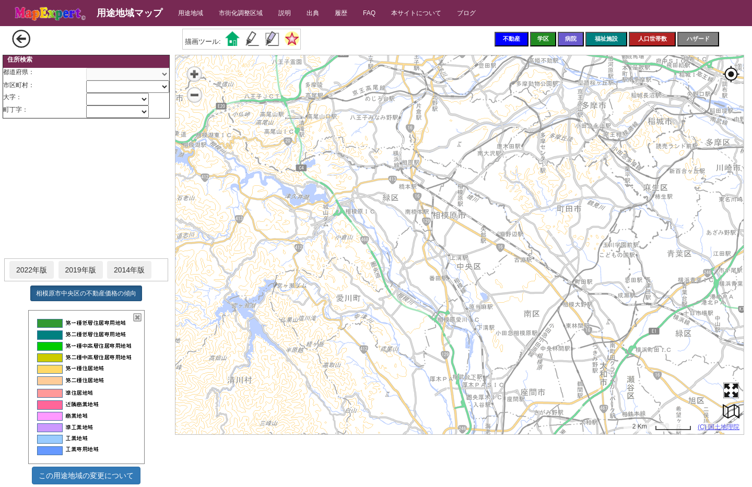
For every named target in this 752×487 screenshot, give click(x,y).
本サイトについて (416, 13)
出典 (313, 13)
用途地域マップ (129, 13)
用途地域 (190, 13)
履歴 (341, 13)
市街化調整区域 (241, 13)
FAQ (369, 13)
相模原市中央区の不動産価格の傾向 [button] (86, 293)
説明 (284, 13)
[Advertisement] (86, 189)
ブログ (466, 13)
